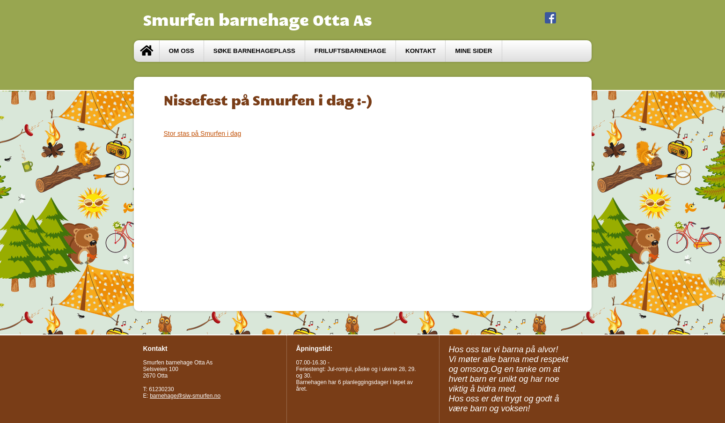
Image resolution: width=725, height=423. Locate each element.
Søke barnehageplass (254, 50)
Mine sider (473, 50)
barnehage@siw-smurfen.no (185, 396)
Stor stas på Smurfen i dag (203, 133)
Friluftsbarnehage (350, 50)
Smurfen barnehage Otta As (257, 20)
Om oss (181, 50)
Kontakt (420, 50)
